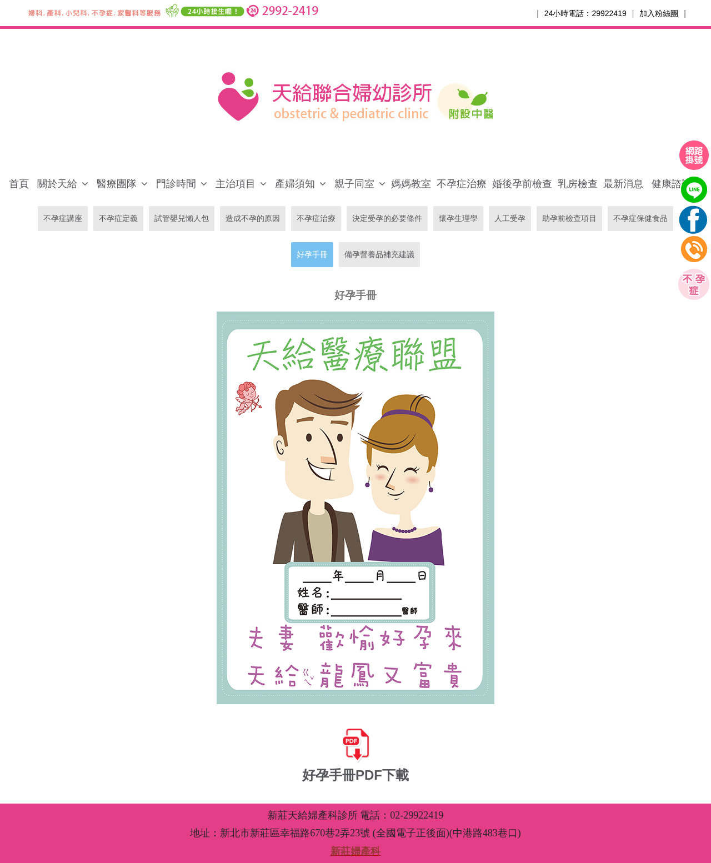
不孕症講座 (62, 218)
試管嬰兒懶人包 (181, 218)
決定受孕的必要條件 (387, 218)
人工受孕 (509, 218)
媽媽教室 (411, 183)
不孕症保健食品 (640, 218)
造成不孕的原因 (253, 218)
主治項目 (236, 183)
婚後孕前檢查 (522, 183)
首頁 (19, 183)
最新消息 (623, 183)
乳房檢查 (578, 183)
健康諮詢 (672, 183)
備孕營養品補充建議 (379, 254)
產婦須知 (295, 183)
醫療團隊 (117, 183)
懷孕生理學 (458, 218)
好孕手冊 (312, 254)
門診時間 (176, 183)
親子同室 (354, 183)
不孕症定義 (118, 218)
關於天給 (57, 183)
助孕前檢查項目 (569, 218)
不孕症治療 (462, 183)
